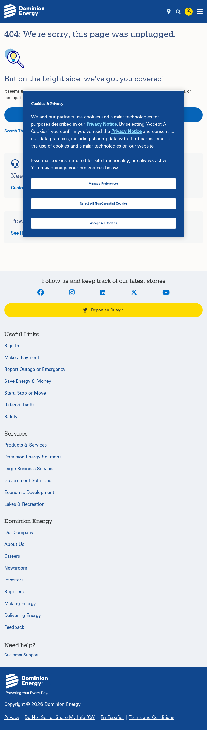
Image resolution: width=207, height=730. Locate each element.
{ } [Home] (27, 684)
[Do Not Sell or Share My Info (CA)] (60, 717)
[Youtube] (166, 293)
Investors (13, 580)
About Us (14, 544)
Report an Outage (103, 310)
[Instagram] (72, 293)
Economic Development (29, 492)
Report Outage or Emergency (34, 369)
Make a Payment (21, 357)
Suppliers (14, 592)
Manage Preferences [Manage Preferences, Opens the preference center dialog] (103, 183)
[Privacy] (11, 717)
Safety (11, 417)
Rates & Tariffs (19, 405)
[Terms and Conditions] (151, 717)
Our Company (18, 532)
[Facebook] (40, 293)
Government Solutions (27, 480)
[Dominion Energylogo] (24, 11)
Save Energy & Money (27, 381)
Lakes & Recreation (24, 504)
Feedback (14, 627)
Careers (12, 556)
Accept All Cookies (103, 223)
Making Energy (20, 603)
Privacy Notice (102, 124)
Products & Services (25, 445)
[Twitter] (134, 293)
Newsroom (15, 568)
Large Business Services (29, 469)
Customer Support (21, 654)
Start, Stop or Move (25, 393)
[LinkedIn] (102, 293)
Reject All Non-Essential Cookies (103, 203)
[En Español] (112, 717)
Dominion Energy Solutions (32, 457)
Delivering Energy (22, 615)
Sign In (11, 346)
